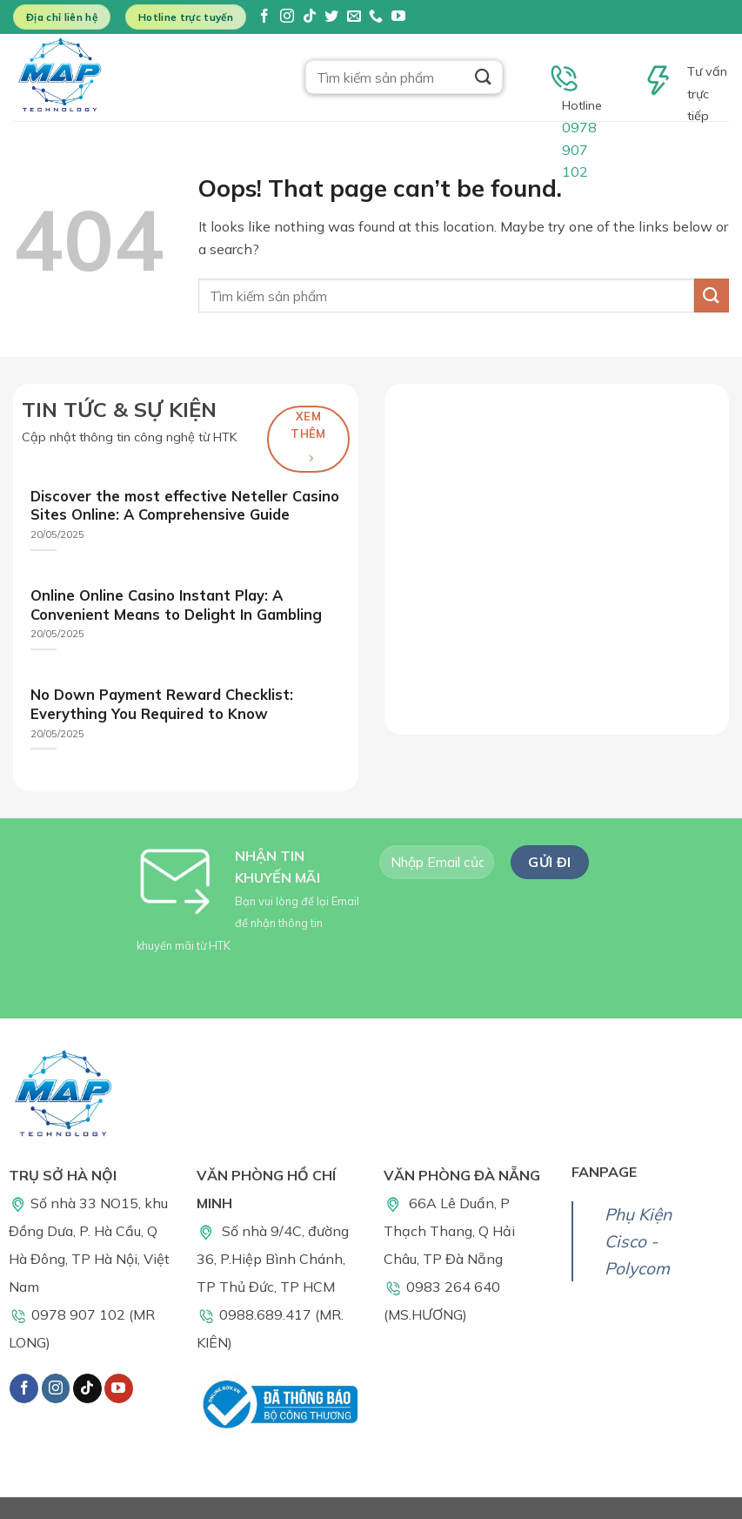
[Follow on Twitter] (331, 17)
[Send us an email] (354, 17)
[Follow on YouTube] (398, 17)
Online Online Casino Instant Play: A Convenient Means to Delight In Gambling (176, 604)
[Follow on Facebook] (264, 17)
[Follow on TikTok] (310, 17)
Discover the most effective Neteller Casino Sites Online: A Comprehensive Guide (184, 505)
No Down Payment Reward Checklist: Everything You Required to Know (161, 704)
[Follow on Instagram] (287, 17)
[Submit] (482, 77)
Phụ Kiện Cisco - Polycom (638, 1241)
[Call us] (376, 17)
